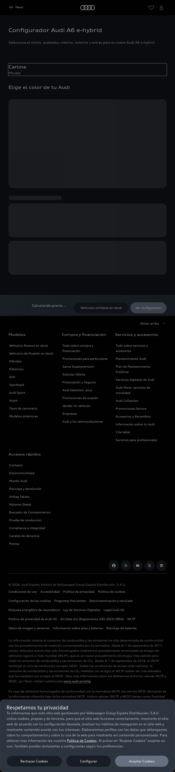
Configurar (88, 761)
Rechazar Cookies (34, 761)
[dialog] (87, 735)
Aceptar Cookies (142, 761)
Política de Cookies (82, 740)
